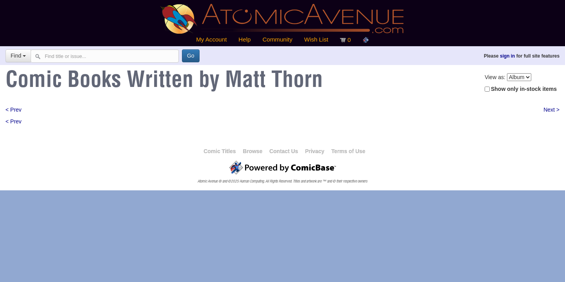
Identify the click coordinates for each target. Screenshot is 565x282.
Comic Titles (219, 151)
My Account (211, 39)
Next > (551, 110)
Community (277, 39)
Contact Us (283, 151)
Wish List (316, 39)
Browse (252, 151)
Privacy (314, 151)
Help (244, 39)
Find (18, 55)
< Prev (13, 110)
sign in (507, 56)
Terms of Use (348, 151)
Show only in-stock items (524, 89)
